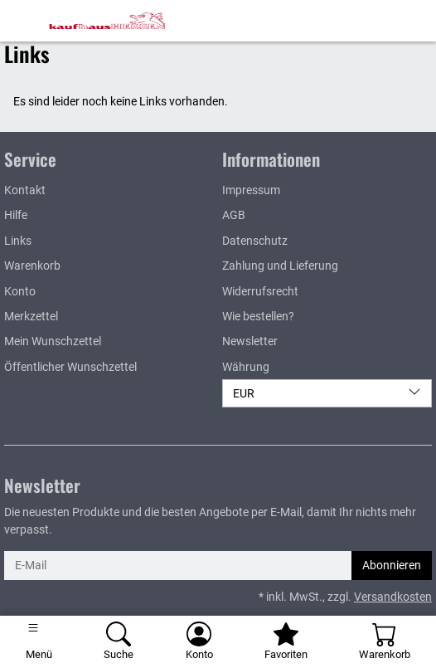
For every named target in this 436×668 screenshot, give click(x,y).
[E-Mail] (178, 565)
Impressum (251, 190)
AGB (233, 215)
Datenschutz (255, 240)
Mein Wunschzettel (52, 341)
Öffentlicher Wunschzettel (70, 366)
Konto (20, 291)
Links (17, 240)
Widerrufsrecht (260, 291)
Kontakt (25, 190)
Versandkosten (393, 596)
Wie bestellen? (258, 316)
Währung (245, 366)
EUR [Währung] (327, 392)
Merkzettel (31, 316)
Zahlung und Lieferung (280, 265)
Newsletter (250, 341)
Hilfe (15, 215)
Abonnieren (391, 565)
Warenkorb (32, 265)
